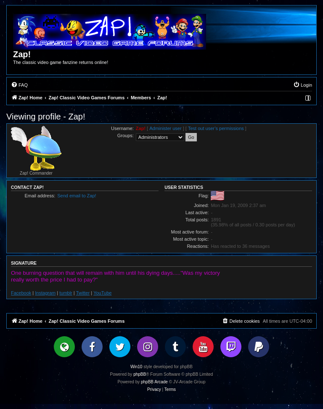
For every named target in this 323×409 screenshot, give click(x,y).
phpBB (139, 374)
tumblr (65, 292)
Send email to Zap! (76, 195)
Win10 (136, 366)
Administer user (165, 128)
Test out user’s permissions (216, 128)
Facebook (21, 292)
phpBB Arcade (154, 382)
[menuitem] (19, 85)
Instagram (45, 292)
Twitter (83, 292)
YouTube (102, 292)
